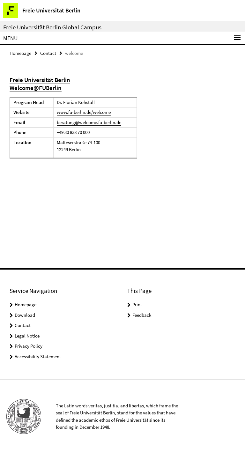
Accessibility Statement (38, 356)
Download (25, 315)
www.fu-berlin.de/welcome (84, 112)
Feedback (141, 315)
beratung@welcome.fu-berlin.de (89, 122)
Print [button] (137, 304)
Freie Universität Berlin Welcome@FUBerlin (40, 84)
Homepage (20, 53)
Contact (48, 53)
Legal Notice (27, 336)
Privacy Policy (28, 346)
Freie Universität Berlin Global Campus (52, 27)
